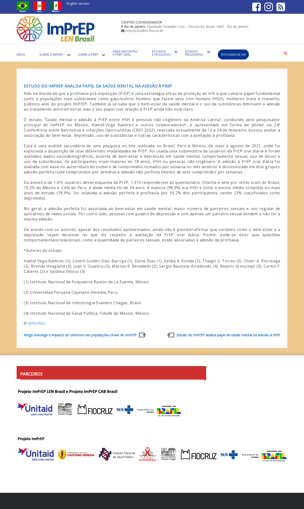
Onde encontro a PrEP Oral (125, 53)
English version (77, 3)
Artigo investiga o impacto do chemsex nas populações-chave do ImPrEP (80, 335)
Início (21, 54)
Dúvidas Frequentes (194, 53)
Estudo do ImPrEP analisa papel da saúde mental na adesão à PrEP (98, 86)
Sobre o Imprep (51, 54)
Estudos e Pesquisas (161, 53)
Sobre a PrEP (88, 54)
